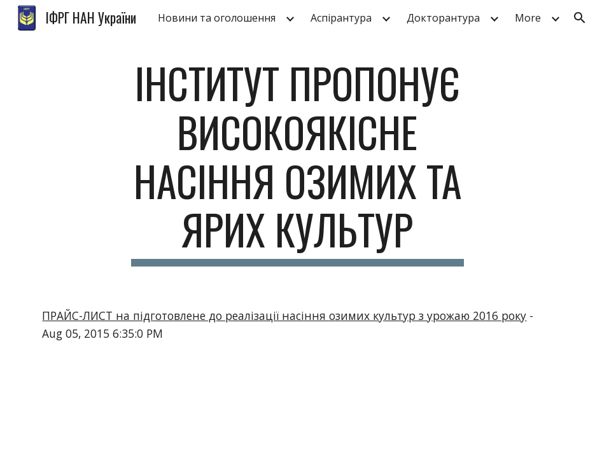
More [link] (528, 18)
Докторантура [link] (443, 18)
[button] (579, 18)
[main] (297, 162)
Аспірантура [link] (341, 18)
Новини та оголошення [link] (217, 18)
